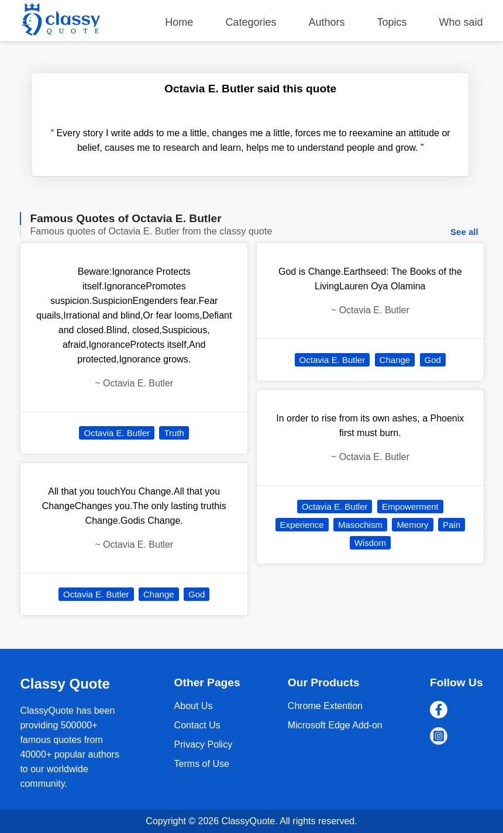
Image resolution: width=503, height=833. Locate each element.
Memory (412, 525)
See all (464, 232)
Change (158, 594)
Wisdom (370, 543)
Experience (302, 525)
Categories (250, 22)
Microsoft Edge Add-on (335, 725)
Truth (174, 433)
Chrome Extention (325, 706)
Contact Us (197, 725)
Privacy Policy (203, 744)
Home (179, 22)
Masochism (360, 525)
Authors (326, 22)
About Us (193, 706)
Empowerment (410, 506)
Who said (461, 22)
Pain (451, 525)
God (196, 594)
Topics (392, 22)
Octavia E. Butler (117, 433)
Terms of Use (201, 764)
